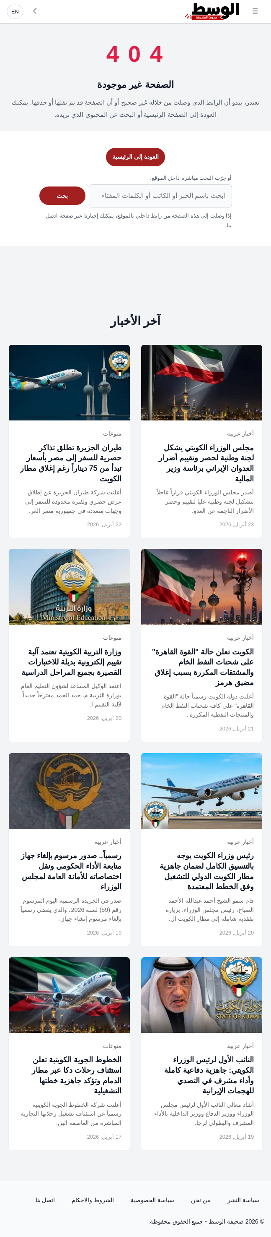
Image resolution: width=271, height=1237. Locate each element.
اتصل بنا (45, 1200)
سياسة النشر (243, 1200)
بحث (62, 195)
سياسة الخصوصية (152, 1200)
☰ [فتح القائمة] (255, 11)
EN (15, 11)
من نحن (201, 1200)
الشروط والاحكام (93, 1200)
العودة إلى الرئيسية (135, 156)
